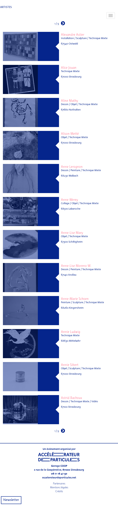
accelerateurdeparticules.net (59, 477)
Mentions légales (59, 487)
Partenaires (59, 483)
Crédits (59, 491)
